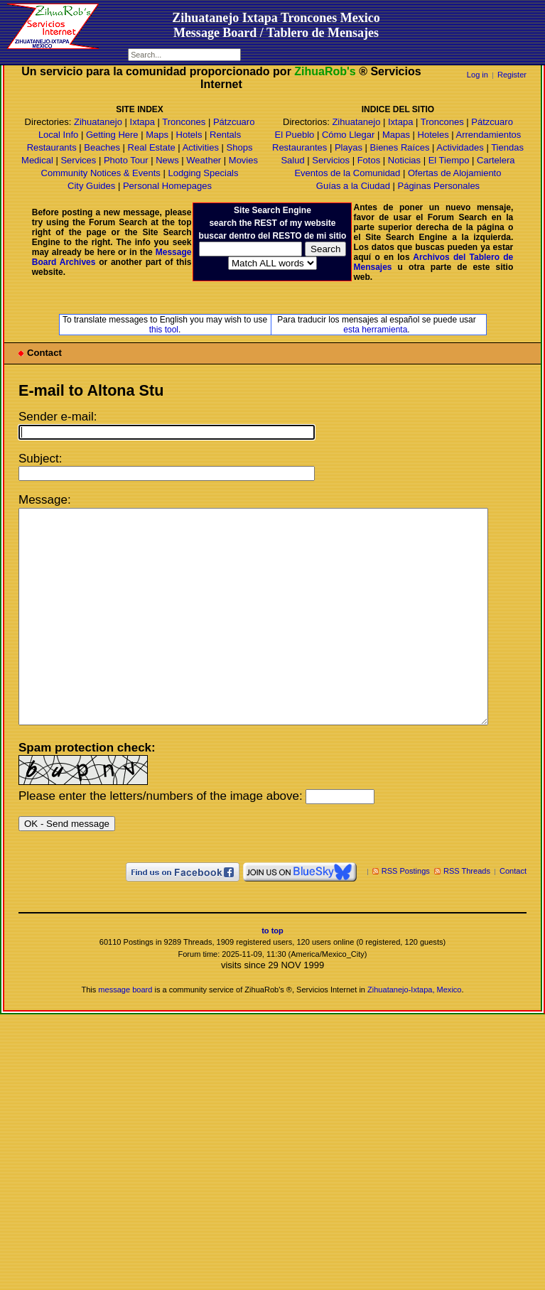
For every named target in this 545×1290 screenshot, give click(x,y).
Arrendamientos (489, 134)
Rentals (225, 134)
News (167, 160)
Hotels (189, 134)
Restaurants (52, 147)
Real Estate (152, 147)
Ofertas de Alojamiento (455, 173)
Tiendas (507, 147)
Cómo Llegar (348, 134)
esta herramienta (375, 330)
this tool (163, 330)
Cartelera (495, 160)
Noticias (404, 160)
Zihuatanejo (98, 121)
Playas (348, 147)
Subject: (40, 458)
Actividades (459, 147)
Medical (37, 160)
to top (272, 973)
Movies (243, 160)
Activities (201, 147)
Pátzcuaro (234, 121)
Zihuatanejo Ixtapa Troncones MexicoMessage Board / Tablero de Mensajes (276, 25)
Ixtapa (142, 121)
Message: (44, 499)
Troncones (183, 121)
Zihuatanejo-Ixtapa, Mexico (414, 1032)
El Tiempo (449, 160)
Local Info (58, 134)
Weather (203, 160)
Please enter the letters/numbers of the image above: (160, 838)
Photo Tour (126, 160)
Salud (292, 160)
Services (78, 160)
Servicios (331, 160)
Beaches (102, 147)
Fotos (369, 160)
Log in (477, 74)
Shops (240, 147)
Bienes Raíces (400, 147)
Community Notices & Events (102, 173)
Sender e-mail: (57, 416)
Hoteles (433, 134)
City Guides (91, 185)
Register (512, 74)
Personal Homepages (167, 185)
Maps (157, 134)
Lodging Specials (203, 173)
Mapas (396, 134)
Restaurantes (299, 147)
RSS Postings (406, 913)
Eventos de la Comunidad (347, 173)
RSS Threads (466, 913)
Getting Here (112, 134)
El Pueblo (295, 134)
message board (125, 1032)
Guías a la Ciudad (353, 185)
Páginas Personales (438, 185)
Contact (513, 913)
